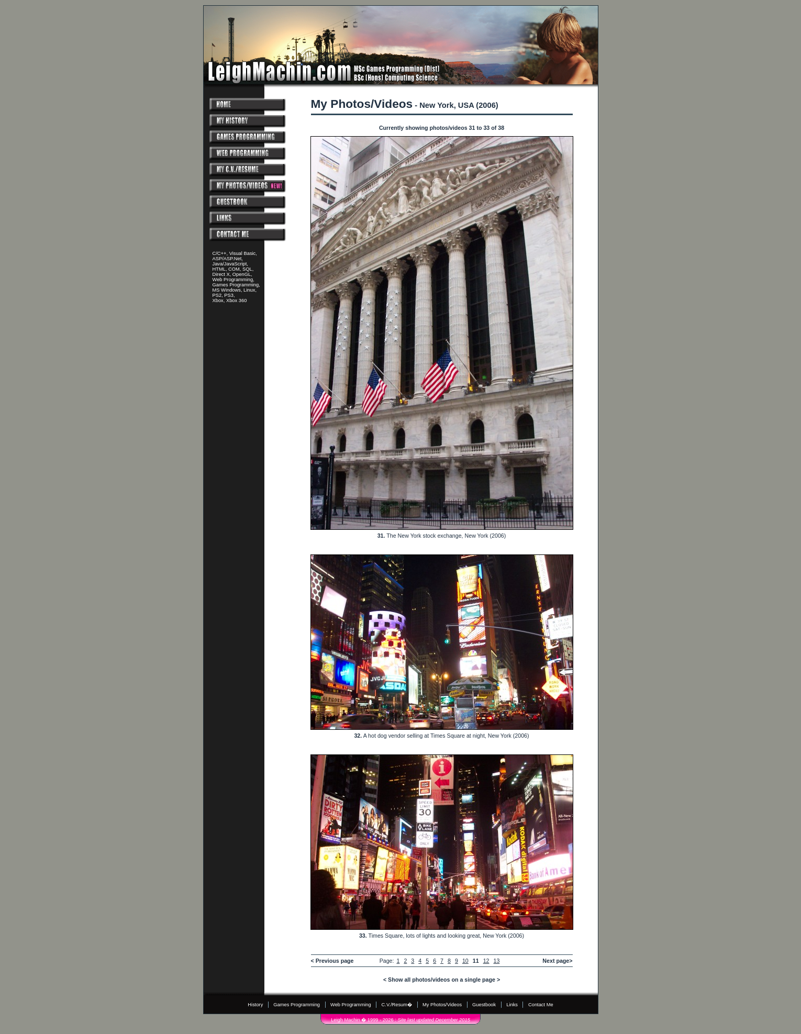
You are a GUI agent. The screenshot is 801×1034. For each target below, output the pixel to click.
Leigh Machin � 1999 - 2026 (362, 1019)
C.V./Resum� (397, 1004)
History (255, 1004)
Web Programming (350, 1004)
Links (512, 1004)
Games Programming (296, 1004)
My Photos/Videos (442, 1004)
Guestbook (484, 1004)
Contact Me (540, 1004)
